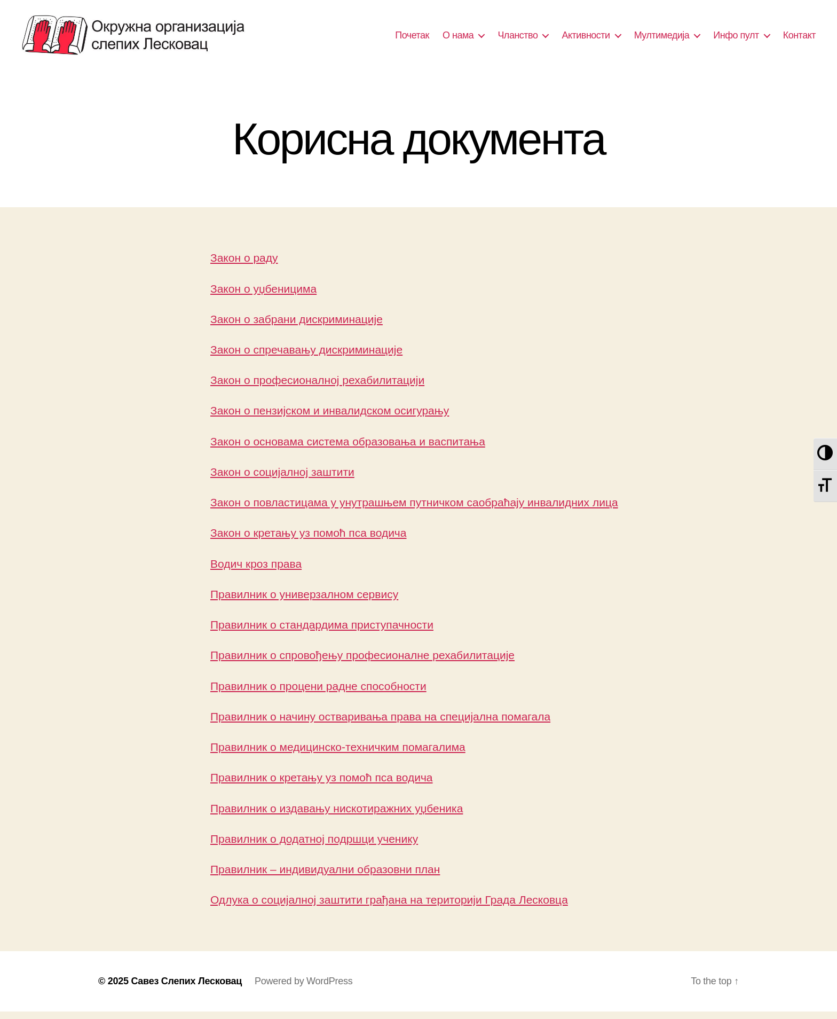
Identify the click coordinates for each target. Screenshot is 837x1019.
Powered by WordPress (303, 988)
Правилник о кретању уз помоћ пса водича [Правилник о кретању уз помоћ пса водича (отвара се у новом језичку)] (321, 785)
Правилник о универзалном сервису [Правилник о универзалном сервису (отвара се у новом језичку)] (304, 601)
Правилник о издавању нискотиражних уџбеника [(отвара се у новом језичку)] (336, 815)
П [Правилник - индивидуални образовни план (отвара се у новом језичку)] (214, 876)
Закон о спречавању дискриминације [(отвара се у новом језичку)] (306, 356)
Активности (586, 38)
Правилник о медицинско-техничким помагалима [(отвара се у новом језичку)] (337, 754)
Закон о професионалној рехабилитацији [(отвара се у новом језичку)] (317, 387)
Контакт (799, 38)
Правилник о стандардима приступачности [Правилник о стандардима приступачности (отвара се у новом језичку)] (321, 631)
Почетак (412, 38)
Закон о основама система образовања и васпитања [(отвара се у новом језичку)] (347, 448)
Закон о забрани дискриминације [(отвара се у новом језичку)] (296, 326)
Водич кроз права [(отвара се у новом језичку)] (256, 571)
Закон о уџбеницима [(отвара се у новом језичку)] (263, 295)
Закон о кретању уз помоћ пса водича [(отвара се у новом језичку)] (308, 540)
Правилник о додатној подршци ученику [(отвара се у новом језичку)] (314, 846)
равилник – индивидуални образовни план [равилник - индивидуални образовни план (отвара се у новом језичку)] (329, 876)
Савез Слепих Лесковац (186, 988)
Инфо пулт (736, 38)
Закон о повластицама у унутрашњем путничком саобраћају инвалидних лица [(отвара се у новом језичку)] (414, 510)
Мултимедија (662, 38)
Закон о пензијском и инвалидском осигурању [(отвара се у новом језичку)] (329, 418)
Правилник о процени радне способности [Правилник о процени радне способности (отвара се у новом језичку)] (318, 693)
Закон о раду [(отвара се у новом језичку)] (244, 265)
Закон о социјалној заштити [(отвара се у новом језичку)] (282, 479)
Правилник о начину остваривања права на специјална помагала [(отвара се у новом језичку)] (380, 723)
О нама (458, 38)
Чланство (518, 38)
